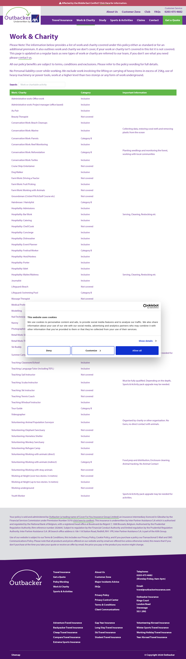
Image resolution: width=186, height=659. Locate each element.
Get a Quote (172, 20)
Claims (141, 20)
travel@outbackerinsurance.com (153, 589)
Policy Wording (61, 581)
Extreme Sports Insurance (66, 641)
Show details (146, 341)
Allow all (137, 350)
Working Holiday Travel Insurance (154, 632)
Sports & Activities (121, 20)
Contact (154, 20)
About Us (112, 11)
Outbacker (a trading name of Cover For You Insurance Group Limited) (84, 516)
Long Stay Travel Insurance (109, 627)
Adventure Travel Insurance (67, 622)
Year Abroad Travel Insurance (152, 637)
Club (147, 11)
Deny (49, 350)
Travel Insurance (62, 20)
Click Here (105, 3)
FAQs (157, 11)
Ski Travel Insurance (105, 632)
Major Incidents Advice (107, 581)
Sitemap (15, 654)
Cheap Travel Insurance (65, 632)
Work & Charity (86, 20)
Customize (93, 350)
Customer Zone (131, 11)
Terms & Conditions (105, 604)
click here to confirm (83, 520)
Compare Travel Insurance (66, 637)
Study (102, 20)
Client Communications (107, 609)
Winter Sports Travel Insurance (153, 627)
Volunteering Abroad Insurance (153, 622)
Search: (13, 84)
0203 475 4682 (173, 10)
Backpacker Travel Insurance (68, 627)
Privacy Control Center (106, 599)
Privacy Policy (102, 594)
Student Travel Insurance (108, 637)
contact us (24, 57)
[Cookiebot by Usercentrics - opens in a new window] (145, 306)
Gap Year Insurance (105, 622)
